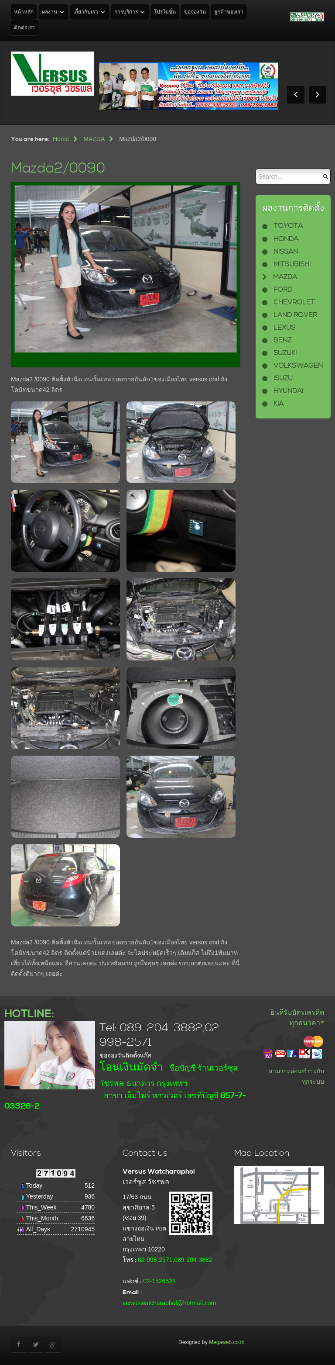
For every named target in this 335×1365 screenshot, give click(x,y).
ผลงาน (49, 12)
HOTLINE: (29, 1014)
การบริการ (126, 12)
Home (61, 138)
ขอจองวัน (195, 12)
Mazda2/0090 (58, 168)
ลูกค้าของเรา (228, 12)
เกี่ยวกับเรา (85, 12)
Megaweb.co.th (226, 1342)
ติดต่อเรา (24, 27)
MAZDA (94, 138)
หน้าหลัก (24, 12)
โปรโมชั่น (165, 12)
